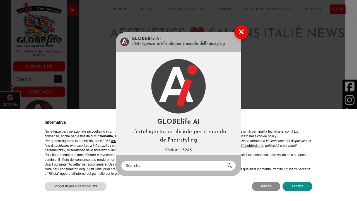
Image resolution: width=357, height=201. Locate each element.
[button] (230, 166)
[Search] (172, 166)
